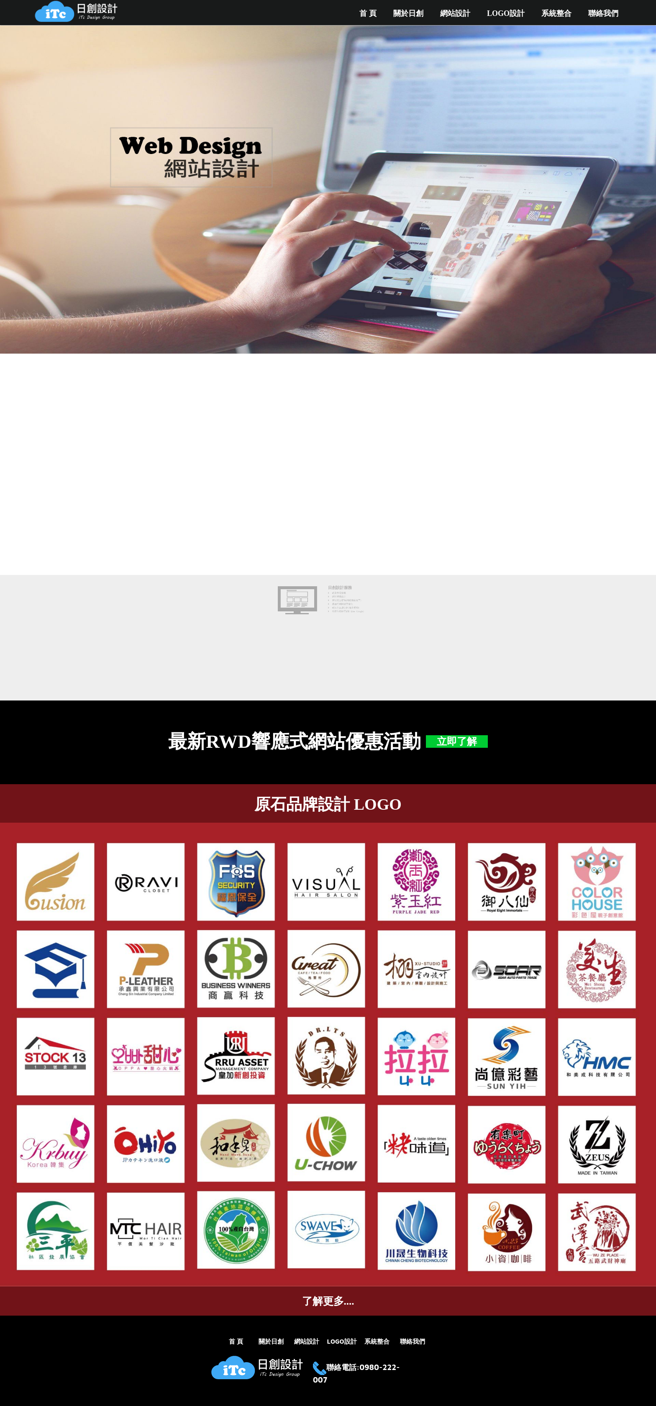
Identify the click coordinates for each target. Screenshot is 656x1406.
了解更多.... (328, 1301)
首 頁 (368, 13)
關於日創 (408, 13)
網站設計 (455, 13)
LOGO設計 (506, 13)
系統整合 (556, 13)
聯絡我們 (603, 13)
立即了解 (457, 741)
